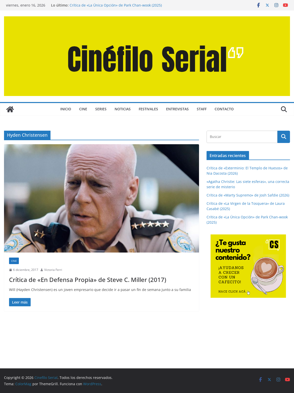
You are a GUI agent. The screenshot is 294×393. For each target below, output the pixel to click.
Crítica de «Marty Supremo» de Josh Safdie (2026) (248, 195)
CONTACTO (224, 109)
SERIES (101, 109)
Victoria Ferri (53, 270)
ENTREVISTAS (177, 109)
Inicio (65, 109)
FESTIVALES (148, 109)
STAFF (202, 109)
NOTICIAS (123, 109)
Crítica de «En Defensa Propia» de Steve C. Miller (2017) (87, 279)
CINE (83, 109)
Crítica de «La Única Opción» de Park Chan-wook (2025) (116, 5)
